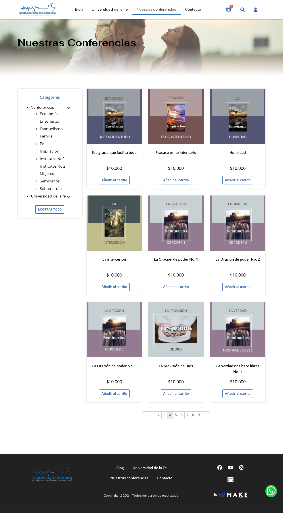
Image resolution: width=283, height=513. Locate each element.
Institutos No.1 (52, 159)
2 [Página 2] (159, 415)
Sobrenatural (51, 189)
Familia (46, 136)
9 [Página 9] (199, 415)
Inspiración (49, 151)
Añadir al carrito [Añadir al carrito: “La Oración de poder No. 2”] (237, 287)
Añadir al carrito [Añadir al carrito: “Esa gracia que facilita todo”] (114, 180)
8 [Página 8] (193, 415)
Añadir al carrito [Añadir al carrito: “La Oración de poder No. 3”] (114, 393)
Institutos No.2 (52, 166)
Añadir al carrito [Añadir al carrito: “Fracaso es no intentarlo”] (176, 180)
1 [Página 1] (153, 415)
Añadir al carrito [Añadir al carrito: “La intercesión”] (114, 287)
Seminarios (49, 181)
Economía (49, 114)
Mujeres (47, 174)
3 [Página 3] (164, 415)
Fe (42, 144)
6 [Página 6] (182, 415)
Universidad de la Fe (110, 9)
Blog (79, 9)
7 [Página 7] (187, 415)
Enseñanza (49, 121)
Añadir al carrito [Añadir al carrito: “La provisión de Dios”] (176, 393)
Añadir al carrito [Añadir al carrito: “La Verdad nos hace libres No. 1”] (237, 393)
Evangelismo (51, 129)
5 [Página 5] (176, 415)
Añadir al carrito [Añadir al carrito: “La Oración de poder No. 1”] (176, 287)
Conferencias (42, 107)
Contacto (193, 9)
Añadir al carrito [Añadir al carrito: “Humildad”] (237, 180)
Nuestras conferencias (156, 9)
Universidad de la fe (48, 196)
